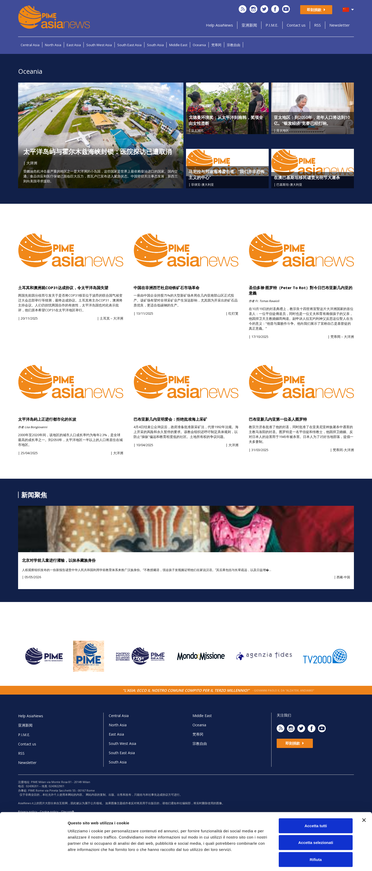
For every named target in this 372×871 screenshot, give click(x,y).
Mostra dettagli (272, 861)
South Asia (155, 45)
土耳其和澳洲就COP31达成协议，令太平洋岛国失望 (63, 287)
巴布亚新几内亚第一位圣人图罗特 (278, 419)
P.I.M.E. (272, 25)
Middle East (178, 45)
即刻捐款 (316, 9)
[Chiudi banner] (364, 798)
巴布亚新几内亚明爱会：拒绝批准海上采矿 (170, 419)
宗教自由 (233, 45)
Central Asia (30, 45)
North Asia (53, 45)
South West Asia (99, 45)
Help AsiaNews (219, 25)
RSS (317, 25)
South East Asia (129, 45)
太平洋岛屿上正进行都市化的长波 (47, 419)
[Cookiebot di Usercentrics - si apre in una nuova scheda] (33, 861)
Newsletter (339, 25)
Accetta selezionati (315, 820)
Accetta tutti (316, 803)
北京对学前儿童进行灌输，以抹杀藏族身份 (59, 560)
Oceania (199, 45)
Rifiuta (316, 837)
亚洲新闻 (249, 25)
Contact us (296, 25)
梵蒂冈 (216, 45)
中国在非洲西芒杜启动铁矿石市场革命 (166, 287)
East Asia (74, 45)
